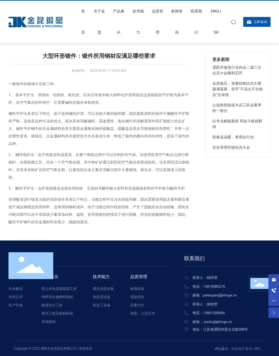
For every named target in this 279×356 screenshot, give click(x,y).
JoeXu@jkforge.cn (217, 322)
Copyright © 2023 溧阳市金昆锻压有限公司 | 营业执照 (53, 348)
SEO (258, 349)
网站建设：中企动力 (230, 349)
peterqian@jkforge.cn (220, 295)
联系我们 (194, 258)
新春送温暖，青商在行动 (233, 137)
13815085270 (214, 286)
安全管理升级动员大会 (231, 147)
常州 (248, 349)
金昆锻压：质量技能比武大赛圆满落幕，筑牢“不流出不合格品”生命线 (237, 89)
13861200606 (214, 313)
